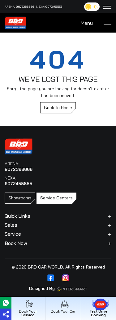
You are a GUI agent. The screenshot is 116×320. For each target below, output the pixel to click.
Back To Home (58, 107)
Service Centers (56, 198)
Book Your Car (63, 306)
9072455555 (53, 7)
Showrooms (20, 198)
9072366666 (25, 7)
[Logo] (15, 22)
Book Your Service (28, 308)
